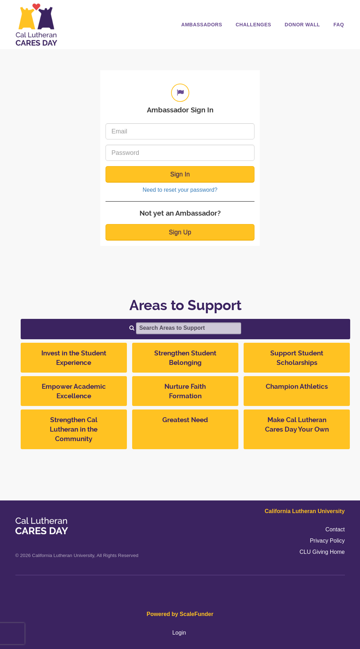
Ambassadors (201, 24)
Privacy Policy (327, 541)
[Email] (180, 131)
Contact (335, 529)
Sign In (180, 174)
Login (179, 633)
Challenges (253, 24)
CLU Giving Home (322, 552)
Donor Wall (302, 24)
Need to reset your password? (180, 190)
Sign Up (180, 232)
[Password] (180, 153)
